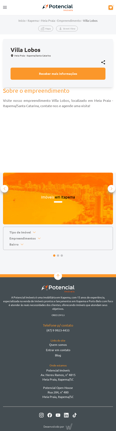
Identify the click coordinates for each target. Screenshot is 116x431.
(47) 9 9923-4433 (58, 330)
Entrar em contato (58, 350)
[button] (4, 188)
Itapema (33, 20)
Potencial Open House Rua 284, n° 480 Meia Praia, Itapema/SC (58, 392)
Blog (58, 355)
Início (21, 20)
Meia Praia (48, 20)
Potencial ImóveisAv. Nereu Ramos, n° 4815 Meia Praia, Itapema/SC (58, 374)
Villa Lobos (90, 20)
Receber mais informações (58, 74)
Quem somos (58, 344)
